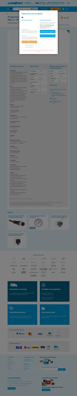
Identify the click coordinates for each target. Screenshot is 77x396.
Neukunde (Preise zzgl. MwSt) (47, 31)
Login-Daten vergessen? (29, 47)
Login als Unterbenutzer (29, 45)
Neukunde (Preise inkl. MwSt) (47, 36)
